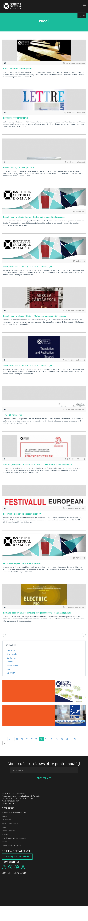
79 (41, 739)
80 (46, 739)
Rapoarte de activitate (9, 823)
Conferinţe (11, 658)
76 (27, 739)
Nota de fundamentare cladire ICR (14, 838)
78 (36, 739)
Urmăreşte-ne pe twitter (17, 857)
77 (31, 739)
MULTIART (11, 673)
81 (51, 739)
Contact (4, 842)
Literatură (11, 650)
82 (56, 739)
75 (22, 739)
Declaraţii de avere (8, 831)
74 (17, 739)
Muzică (10, 662)
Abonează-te (44, 778)
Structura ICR (6, 820)
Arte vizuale (12, 654)
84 (67, 739)
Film (8, 669)
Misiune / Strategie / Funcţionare (14, 812)
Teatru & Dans (13, 666)
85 (75, 739)
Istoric (4, 827)
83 (62, 739)
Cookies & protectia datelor (11, 845)
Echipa (4, 816)
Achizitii (5, 834)
